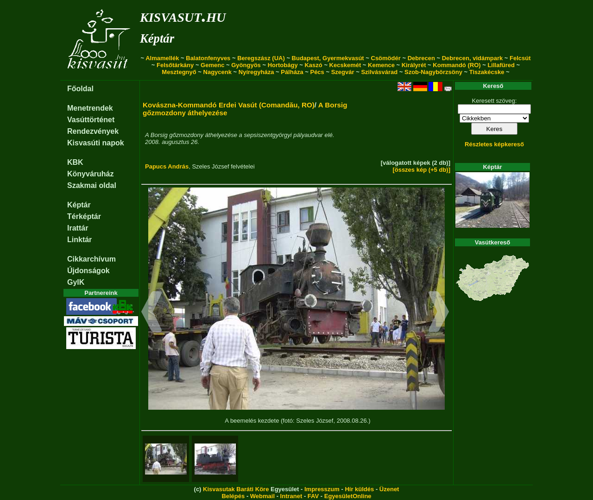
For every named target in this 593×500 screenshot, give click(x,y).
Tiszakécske (487, 72)
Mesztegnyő (179, 72)
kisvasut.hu (183, 15)
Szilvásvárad (379, 72)
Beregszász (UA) (261, 58)
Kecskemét (345, 65)
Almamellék (162, 58)
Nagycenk (217, 72)
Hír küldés (359, 489)
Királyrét (414, 65)
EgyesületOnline (348, 496)
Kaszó (313, 65)
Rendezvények (93, 131)
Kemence (381, 65)
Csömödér (386, 58)
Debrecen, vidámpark (472, 58)
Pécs (317, 72)
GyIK (75, 282)
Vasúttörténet (90, 120)
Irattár (77, 228)
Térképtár (84, 216)
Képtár (157, 38)
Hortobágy (283, 65)
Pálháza (292, 72)
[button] (151, 313)
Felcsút (520, 58)
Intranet (291, 496)
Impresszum (322, 489)
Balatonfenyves (208, 58)
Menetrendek (90, 108)
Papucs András (167, 166)
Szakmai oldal (91, 185)
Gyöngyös (246, 65)
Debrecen (421, 58)
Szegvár (342, 72)
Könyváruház (90, 174)
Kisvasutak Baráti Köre (236, 489)
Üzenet (389, 489)
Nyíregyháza (256, 72)
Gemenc (212, 65)
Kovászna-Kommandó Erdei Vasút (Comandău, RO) (229, 105)
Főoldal (80, 89)
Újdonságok (88, 271)
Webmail (262, 496)
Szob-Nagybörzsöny (433, 72)
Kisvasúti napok (95, 143)
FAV (313, 496)
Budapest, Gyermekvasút (328, 58)
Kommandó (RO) (456, 65)
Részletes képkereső (494, 144)
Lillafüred (501, 65)
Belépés (233, 496)
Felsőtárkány (175, 65)
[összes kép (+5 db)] (421, 169)
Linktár (79, 240)
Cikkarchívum (91, 259)
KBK (75, 162)
